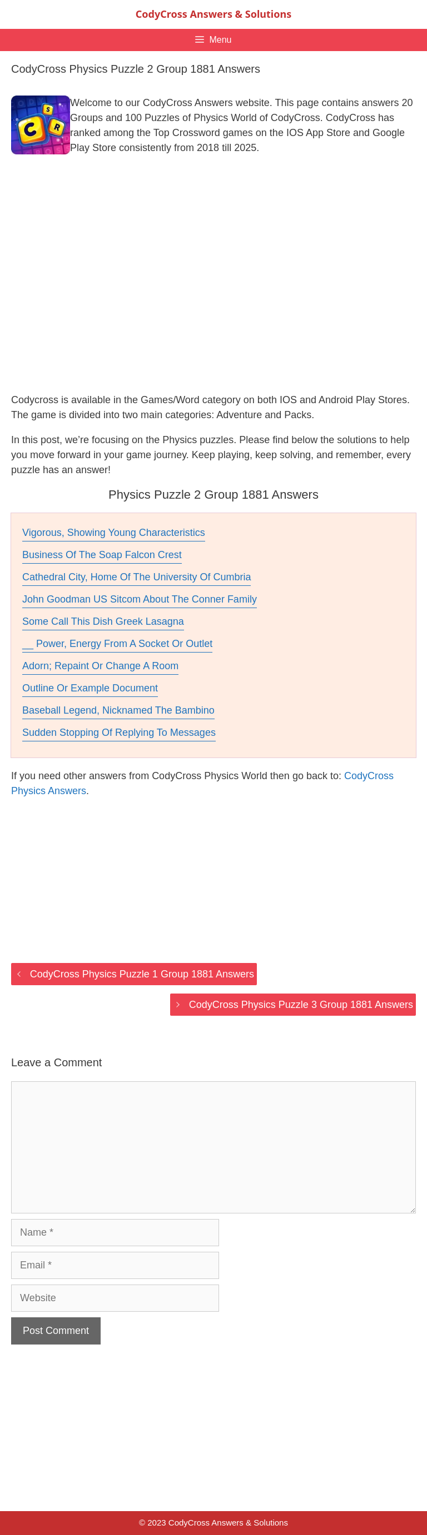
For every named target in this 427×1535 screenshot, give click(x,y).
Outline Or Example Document (90, 688)
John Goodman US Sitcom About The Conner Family (139, 599)
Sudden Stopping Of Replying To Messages (119, 732)
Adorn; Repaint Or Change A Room (100, 665)
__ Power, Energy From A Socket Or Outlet (117, 643)
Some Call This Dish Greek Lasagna (103, 621)
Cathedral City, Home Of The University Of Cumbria (136, 577)
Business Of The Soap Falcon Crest (102, 554)
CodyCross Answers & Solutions (213, 14)
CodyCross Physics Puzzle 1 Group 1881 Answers (142, 974)
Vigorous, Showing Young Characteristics (113, 532)
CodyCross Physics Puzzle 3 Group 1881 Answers (301, 1004)
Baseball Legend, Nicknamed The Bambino (118, 710)
